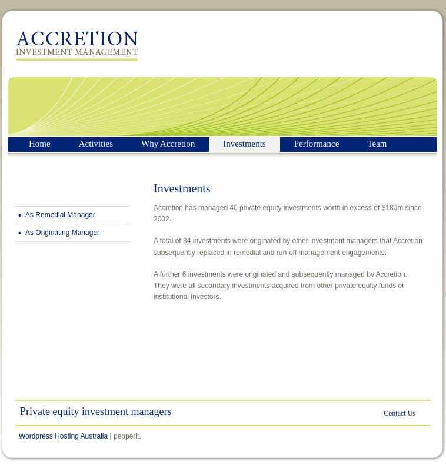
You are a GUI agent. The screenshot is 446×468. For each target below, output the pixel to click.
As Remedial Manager (60, 215)
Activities (96, 143)
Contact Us (399, 413)
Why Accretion (168, 143)
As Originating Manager (62, 232)
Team (377, 143)
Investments (244, 143)
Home (40, 143)
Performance (317, 143)
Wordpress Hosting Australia (63, 436)
